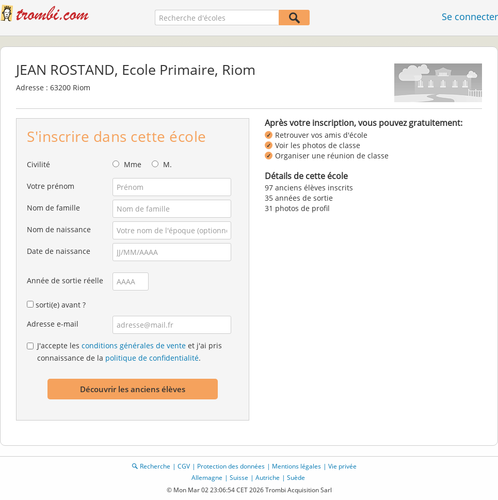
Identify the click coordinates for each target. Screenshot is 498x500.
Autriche (267, 477)
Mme (132, 164)
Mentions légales (296, 466)
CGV (184, 466)
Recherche (155, 466)
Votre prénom (50, 186)
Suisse (239, 477)
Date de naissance (58, 251)
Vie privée (342, 466)
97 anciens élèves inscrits (309, 187)
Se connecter (470, 16)
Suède (296, 477)
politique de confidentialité (152, 358)
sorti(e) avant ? (61, 305)
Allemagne (206, 477)
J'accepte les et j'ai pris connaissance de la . (129, 352)
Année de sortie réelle (65, 280)
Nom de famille (53, 208)
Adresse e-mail (52, 324)
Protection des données (231, 466)
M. (167, 164)
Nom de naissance (59, 229)
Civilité (38, 164)
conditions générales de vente (134, 345)
